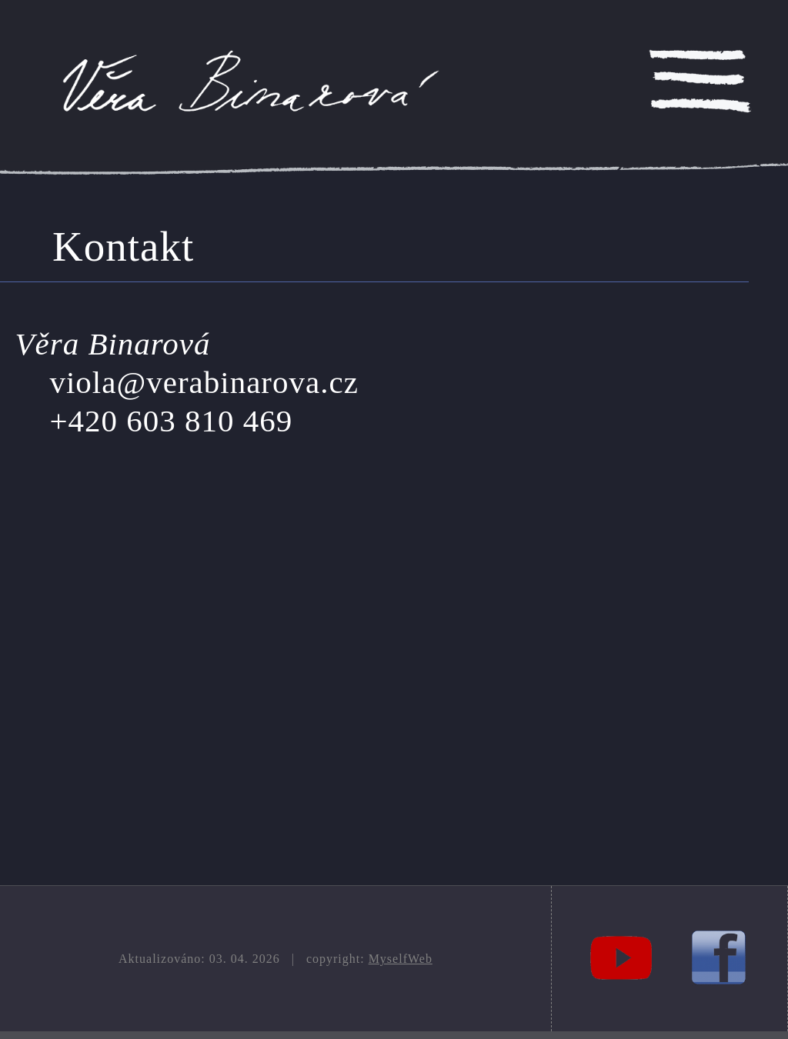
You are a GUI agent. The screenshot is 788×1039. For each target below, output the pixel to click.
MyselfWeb (400, 958)
